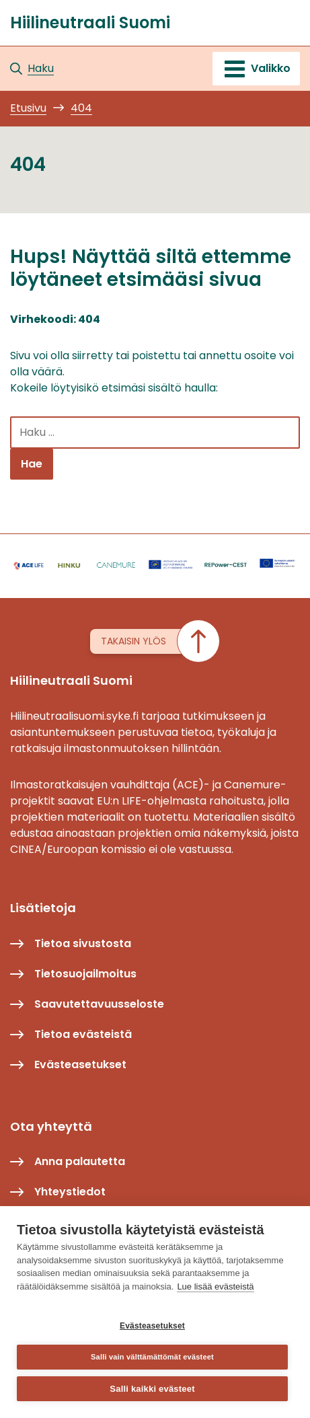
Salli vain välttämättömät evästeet (152, 1357)
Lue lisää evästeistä (215, 1286)
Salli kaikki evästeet (152, 1389)
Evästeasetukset (152, 1326)
